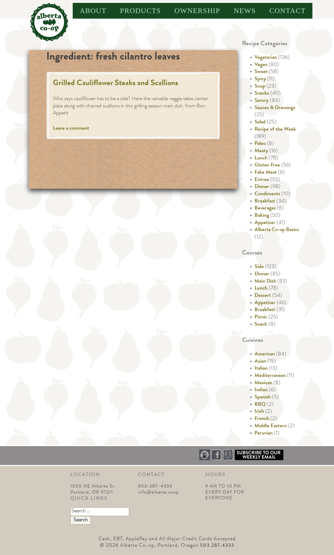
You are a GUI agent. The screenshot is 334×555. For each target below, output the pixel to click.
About (93, 11)
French (261, 419)
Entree (261, 180)
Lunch (260, 158)
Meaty (261, 151)
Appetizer (264, 223)
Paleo (260, 144)
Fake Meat (265, 172)
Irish (259, 411)
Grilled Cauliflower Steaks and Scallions (115, 84)
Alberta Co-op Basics (276, 230)
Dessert (262, 296)
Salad (260, 122)
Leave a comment (71, 128)
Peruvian (263, 433)
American (264, 354)
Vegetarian (265, 57)
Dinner (261, 187)
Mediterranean (270, 376)
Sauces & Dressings (274, 108)
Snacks (261, 93)
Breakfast (264, 201)
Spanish (262, 397)
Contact (287, 11)
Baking (261, 215)
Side (259, 267)
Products (140, 11)
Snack (260, 324)
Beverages (265, 208)
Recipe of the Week (275, 129)
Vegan (260, 65)
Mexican (263, 383)
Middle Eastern (270, 426)
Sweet (261, 72)
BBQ (260, 404)
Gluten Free (267, 165)
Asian (260, 361)
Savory (261, 101)
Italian (261, 368)
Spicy (260, 79)
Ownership (197, 11)
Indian (261, 390)
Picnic (260, 317)
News (245, 11)
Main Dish (265, 281)
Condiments (267, 194)
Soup (259, 86)
